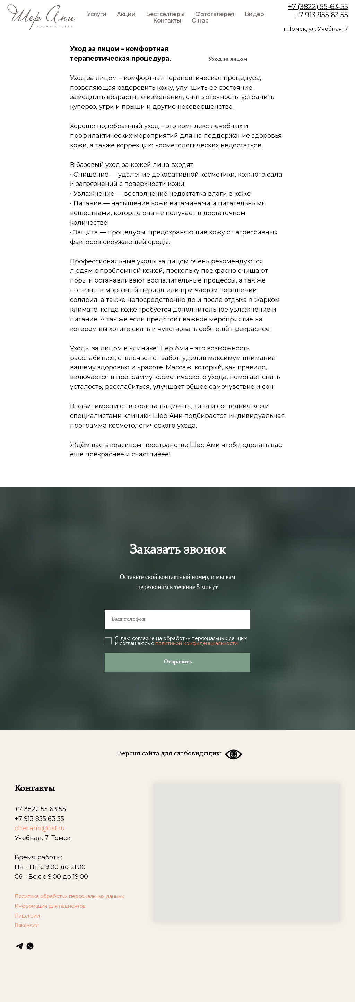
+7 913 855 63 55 (321, 15)
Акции (126, 14)
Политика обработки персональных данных (69, 896)
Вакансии (27, 925)
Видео (254, 14)
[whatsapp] (30, 946)
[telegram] (19, 946)
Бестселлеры (165, 14)
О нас (200, 20)
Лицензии (27, 916)
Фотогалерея (214, 14)
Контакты (167, 20)
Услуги (96, 14)
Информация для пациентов (50, 906)
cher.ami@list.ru (40, 828)
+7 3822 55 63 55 (40, 809)
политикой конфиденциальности (196, 643)
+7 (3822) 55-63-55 (318, 6)
